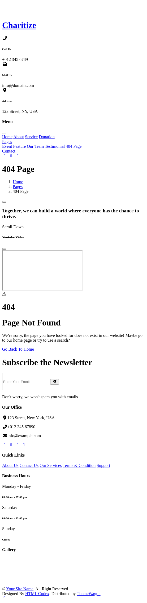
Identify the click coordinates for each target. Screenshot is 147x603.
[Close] (4, 249)
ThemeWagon (88, 593)
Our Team (35, 146)
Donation (47, 137)
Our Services (51, 465)
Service (31, 137)
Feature (19, 146)
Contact (8, 151)
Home (7, 137)
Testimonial (55, 146)
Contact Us (29, 465)
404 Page (73, 146)
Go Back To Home (18, 349)
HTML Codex (37, 593)
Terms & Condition (79, 465)
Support (103, 465)
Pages (7, 141)
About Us (10, 465)
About (18, 137)
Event (7, 146)
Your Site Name (19, 589)
